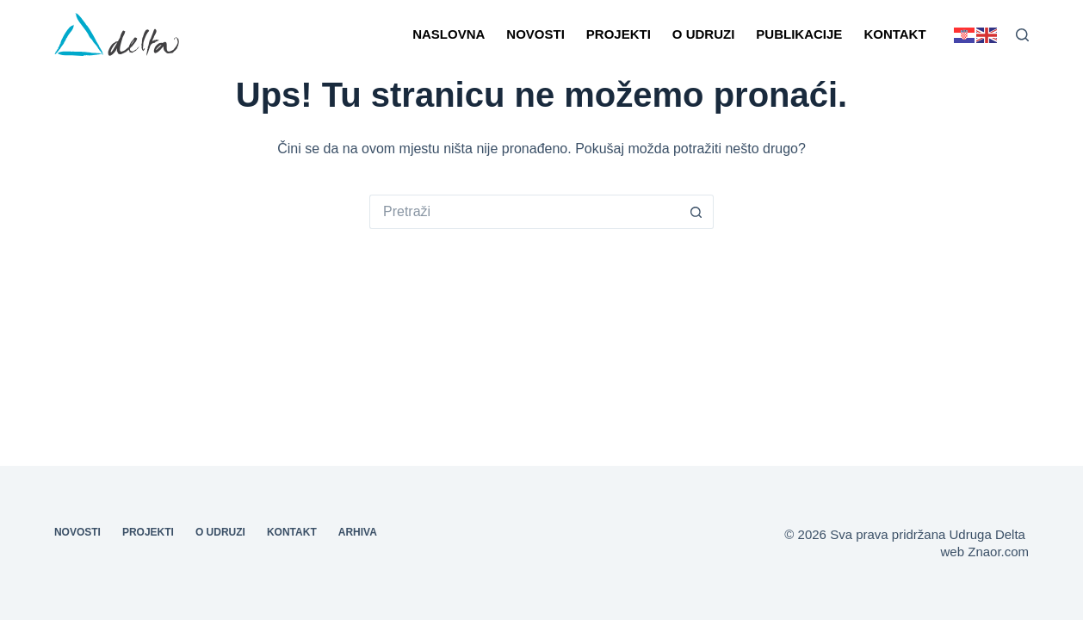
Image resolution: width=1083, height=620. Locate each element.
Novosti (535, 34)
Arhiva (357, 532)
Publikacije (799, 34)
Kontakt (894, 34)
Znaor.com (998, 551)
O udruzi (703, 34)
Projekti (618, 34)
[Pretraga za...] (524, 212)
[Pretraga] (1022, 34)
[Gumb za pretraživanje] (696, 212)
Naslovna (448, 34)
